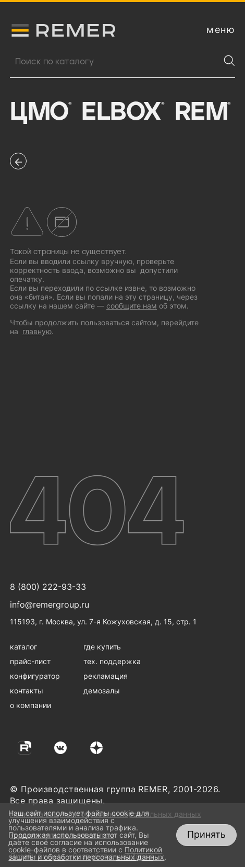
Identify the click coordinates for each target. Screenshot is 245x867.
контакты (26, 690)
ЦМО (40, 112)
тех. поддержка (112, 661)
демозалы (101, 690)
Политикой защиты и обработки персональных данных (86, 853)
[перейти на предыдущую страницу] (18, 161)
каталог (23, 646)
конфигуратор (35, 675)
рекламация (105, 675)
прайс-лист (30, 661)
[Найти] (229, 60)
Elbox (122, 112)
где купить (102, 646)
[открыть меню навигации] (220, 30)
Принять (206, 834)
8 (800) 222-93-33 (48, 586)
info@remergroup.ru (49, 604)
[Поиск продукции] (114, 62)
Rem (202, 112)
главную (37, 331)
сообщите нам (131, 305)
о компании (30, 705)
